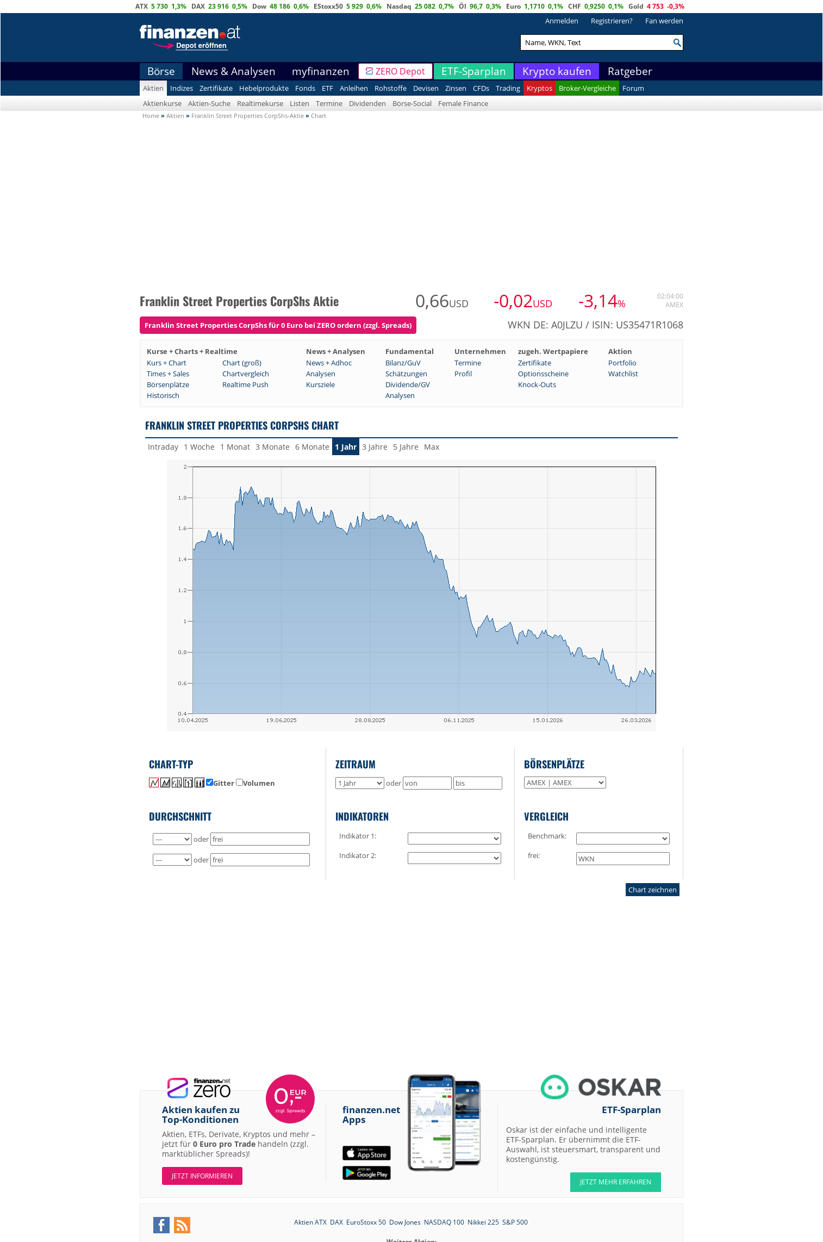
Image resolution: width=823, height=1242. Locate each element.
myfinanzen (321, 71)
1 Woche (199, 447)
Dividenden (367, 103)
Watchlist (623, 373)
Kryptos (539, 88)
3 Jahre (375, 447)
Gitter (220, 783)
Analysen (320, 373)
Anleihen (354, 88)
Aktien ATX (310, 1222)
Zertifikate (216, 88)
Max (431, 447)
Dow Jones (405, 1222)
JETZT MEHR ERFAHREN (615, 1182)
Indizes (181, 88)
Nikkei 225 (483, 1222)
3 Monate (272, 447)
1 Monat (235, 447)
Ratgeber (630, 71)
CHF (574, 6)
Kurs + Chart (166, 363)
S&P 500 (515, 1222)
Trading (508, 88)
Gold (636, 6)
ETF (327, 88)
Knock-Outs (537, 384)
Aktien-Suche (209, 103)
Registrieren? (612, 21)
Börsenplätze (168, 384)
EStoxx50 (328, 6)
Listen (299, 103)
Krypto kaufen (556, 71)
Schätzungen (406, 373)
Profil (463, 373)
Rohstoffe (391, 88)
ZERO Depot (400, 71)
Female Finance (463, 103)
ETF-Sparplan (473, 71)
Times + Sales (168, 373)
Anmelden (561, 21)
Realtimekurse (260, 103)
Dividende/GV (407, 384)
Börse (161, 71)
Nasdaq (399, 6)
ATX (141, 6)
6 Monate (312, 447)
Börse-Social (412, 103)
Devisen (426, 88)
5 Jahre (406, 447)
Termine (329, 103)
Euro (513, 6)
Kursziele (320, 384)
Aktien (153, 88)
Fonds (305, 88)
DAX (198, 6)
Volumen (255, 783)
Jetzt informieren (202, 1176)
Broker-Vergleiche (587, 88)
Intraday (163, 447)
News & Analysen (233, 71)
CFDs (481, 88)
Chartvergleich (245, 373)
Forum (633, 88)
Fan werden (664, 21)
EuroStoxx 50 (366, 1222)
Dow (259, 6)
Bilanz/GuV (403, 363)
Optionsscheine (543, 373)
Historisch (163, 395)
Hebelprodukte (264, 88)
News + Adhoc (329, 363)
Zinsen (455, 88)
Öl (462, 6)
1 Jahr (346, 447)
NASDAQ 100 (444, 1222)
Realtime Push (245, 384)
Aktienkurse (162, 103)
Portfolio (622, 363)
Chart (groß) (241, 363)
